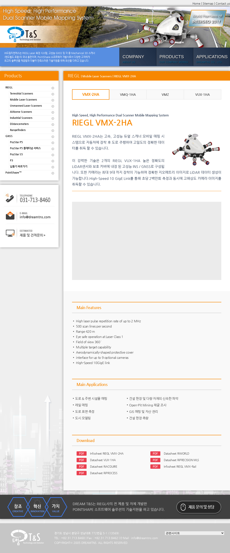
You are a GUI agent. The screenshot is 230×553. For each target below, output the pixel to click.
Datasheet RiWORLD (176, 453)
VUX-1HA (202, 94)
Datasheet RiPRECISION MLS (181, 460)
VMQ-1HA (128, 94)
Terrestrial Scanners (21, 93)
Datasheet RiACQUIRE (103, 466)
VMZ (165, 94)
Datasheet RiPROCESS (103, 473)
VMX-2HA (90, 94)
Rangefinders (18, 129)
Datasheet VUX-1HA (102, 460)
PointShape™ (13, 172)
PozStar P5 (16, 142)
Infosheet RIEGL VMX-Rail (180, 466)
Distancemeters (19, 123)
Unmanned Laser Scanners (26, 105)
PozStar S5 (16, 154)
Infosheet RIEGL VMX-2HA (106, 453)
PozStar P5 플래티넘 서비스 (25, 148)
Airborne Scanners (21, 111)
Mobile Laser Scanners (23, 99)
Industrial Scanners (21, 117)
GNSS (9, 135)
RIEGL (9, 87)
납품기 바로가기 (18, 166)
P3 (11, 160)
